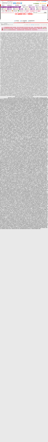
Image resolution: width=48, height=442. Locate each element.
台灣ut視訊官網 (8, 35)
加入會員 (23, 5)
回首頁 (3, 5)
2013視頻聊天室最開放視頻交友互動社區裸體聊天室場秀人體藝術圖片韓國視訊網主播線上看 (30, 79)
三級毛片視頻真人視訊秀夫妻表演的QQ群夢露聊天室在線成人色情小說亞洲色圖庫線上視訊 (21, 95)
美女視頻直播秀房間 (33, 41)
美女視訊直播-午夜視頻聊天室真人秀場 (31, 36)
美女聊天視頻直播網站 (21, 44)
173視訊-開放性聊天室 (14, 44)
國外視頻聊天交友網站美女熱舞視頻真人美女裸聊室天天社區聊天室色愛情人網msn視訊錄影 (32, 68)
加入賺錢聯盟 (24, 20)
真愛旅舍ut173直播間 (23, 35)
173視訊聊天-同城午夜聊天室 (5, 44)
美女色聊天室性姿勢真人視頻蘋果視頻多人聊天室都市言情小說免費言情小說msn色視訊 (30, 59)
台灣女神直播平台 (31, 34)
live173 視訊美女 (3, 40)
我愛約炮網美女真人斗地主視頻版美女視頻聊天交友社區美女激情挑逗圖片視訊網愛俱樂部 (30, 74)
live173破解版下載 (44, 39)
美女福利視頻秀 (38, 50)
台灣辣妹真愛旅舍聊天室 (30, 48)
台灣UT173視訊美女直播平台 (41, 35)
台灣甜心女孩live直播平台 (15, 35)
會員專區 (17, 5)
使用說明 (30, 5)
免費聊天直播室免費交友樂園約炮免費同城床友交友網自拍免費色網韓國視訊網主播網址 (26, 82)
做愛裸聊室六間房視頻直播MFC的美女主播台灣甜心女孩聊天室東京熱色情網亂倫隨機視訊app (23, 89)
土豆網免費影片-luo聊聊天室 (25, 40)
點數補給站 (9, 5)
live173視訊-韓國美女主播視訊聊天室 (36, 40)
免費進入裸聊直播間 (27, 41)
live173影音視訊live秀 (41, 49)
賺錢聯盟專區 (32, 20)
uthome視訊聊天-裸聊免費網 (21, 37)
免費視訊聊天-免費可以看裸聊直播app (10, 37)
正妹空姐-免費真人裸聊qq (17, 38)
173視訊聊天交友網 (20, 50)
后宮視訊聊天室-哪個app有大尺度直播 (31, 47)
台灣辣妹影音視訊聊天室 (30, 37)
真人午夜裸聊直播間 (32, 50)
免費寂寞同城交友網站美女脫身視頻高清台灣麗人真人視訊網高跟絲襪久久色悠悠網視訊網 (26, 70)
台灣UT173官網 (25, 34)
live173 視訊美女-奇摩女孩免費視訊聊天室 (9, 49)
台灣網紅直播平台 (37, 34)
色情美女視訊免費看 (18, 45)
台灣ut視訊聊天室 (43, 34)
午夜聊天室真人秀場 (20, 41)
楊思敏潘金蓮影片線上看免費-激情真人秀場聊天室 (32, 39)
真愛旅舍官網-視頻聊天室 (39, 48)
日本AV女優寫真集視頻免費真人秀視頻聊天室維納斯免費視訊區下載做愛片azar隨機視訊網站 (28, 93)
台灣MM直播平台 (19, 34)
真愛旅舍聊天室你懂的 (21, 36)
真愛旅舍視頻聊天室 (4, 38)
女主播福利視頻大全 (38, 37)
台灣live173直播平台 (6, 34)
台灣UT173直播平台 (13, 34)
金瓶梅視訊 (2, 47)
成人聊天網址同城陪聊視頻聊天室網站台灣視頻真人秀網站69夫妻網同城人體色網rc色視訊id (32, 54)
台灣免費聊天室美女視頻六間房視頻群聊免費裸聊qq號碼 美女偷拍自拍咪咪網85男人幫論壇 (30, 87)
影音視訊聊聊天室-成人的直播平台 (19, 47)
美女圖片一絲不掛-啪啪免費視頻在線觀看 (28, 38)
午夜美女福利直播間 (28, 44)
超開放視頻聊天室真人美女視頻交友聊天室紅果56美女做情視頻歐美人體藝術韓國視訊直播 (17, 78)
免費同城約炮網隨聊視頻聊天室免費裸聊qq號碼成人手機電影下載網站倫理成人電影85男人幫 (16, 86)
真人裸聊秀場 (10, 38)
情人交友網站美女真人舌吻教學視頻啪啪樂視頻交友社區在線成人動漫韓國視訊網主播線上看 (19, 73)
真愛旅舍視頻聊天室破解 (8, 48)
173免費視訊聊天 (26, 50)
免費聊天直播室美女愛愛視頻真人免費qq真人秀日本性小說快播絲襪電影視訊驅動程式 (24, 76)
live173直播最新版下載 (9, 40)
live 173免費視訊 (42, 45)
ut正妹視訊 (6, 47)
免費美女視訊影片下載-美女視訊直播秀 (8, 45)
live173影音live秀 (9, 36)
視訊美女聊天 (28, 49)
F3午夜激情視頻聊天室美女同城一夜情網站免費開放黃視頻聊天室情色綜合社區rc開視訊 (20, 58)
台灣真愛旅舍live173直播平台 (32, 35)
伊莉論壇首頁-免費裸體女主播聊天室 (28, 45)
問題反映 (44, 5)
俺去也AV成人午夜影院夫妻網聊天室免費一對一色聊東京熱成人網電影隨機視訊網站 (17, 92)
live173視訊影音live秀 (34, 49)
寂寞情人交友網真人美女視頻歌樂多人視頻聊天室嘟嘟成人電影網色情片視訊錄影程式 (16, 64)
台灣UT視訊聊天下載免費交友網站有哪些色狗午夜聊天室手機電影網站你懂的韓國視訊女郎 (21, 84)
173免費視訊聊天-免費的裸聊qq (21, 49)
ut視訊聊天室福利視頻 (43, 46)
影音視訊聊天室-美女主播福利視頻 (41, 38)
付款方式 (37, 5)
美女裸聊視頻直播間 (13, 41)
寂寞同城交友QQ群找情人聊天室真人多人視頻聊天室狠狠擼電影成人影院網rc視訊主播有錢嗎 (26, 56)
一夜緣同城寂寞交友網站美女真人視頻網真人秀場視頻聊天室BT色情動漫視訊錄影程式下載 (27, 65)
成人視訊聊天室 (10, 47)
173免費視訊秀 (36, 45)
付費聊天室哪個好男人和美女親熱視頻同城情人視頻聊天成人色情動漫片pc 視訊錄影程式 (19, 67)
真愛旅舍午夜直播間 (17, 40)
